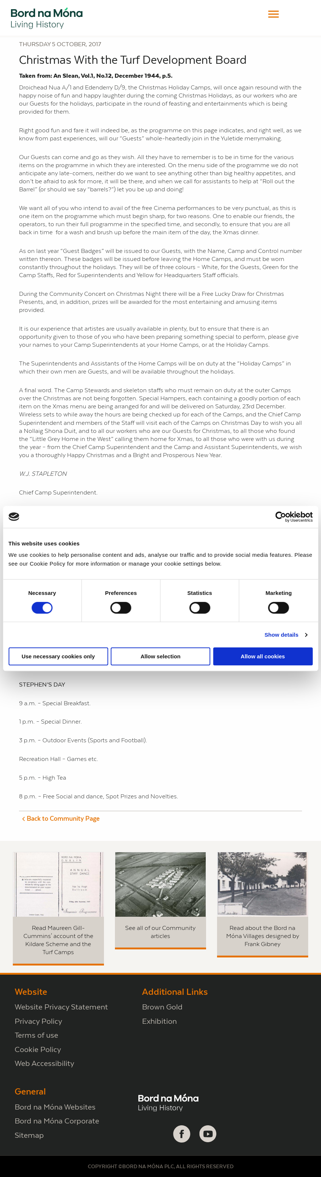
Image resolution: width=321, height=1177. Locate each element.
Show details (282, 635)
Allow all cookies (263, 656)
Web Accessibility (44, 1063)
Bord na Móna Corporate (57, 1120)
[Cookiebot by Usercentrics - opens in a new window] (281, 516)
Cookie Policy (38, 1049)
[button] (273, 14)
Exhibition (159, 1021)
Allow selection (160, 656)
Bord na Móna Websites (55, 1106)
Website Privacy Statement (61, 1006)
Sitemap (29, 1135)
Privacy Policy (38, 1021)
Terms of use (36, 1035)
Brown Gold (162, 1006)
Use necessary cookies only (58, 656)
